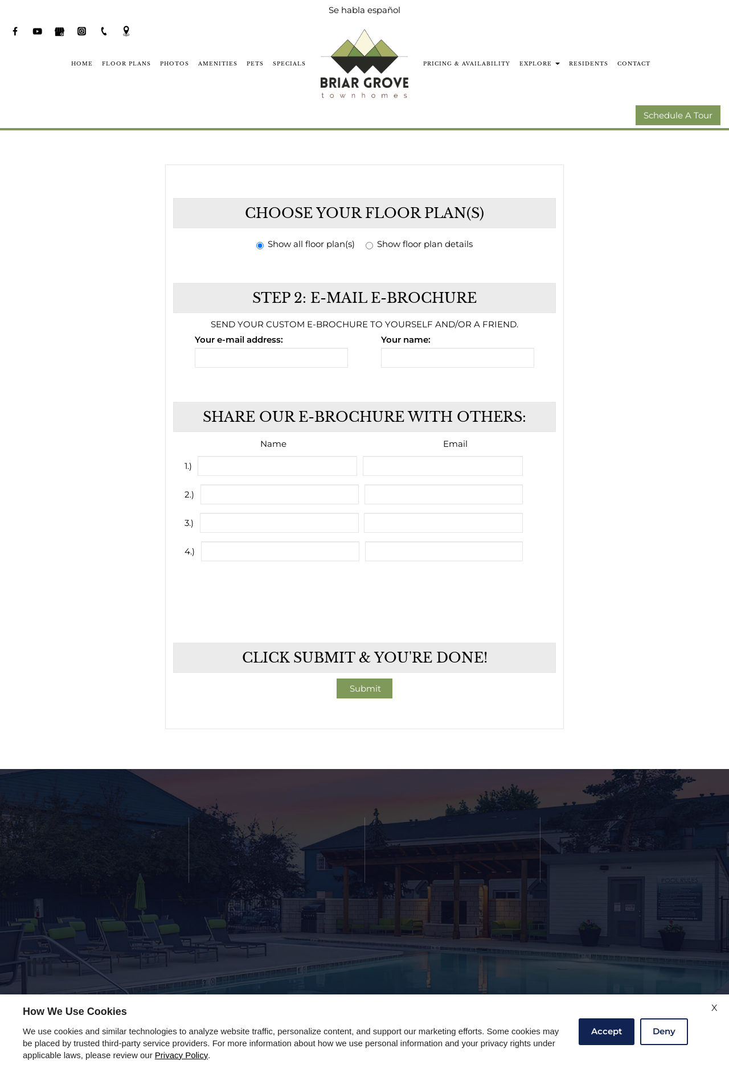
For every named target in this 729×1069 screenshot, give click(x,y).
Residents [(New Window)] (588, 63)
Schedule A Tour (678, 116)
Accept (606, 1031)
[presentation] (365, 595)
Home (82, 63)
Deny (664, 1031)
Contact (633, 63)
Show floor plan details (419, 244)
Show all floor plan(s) (305, 244)
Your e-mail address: (239, 340)
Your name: (406, 340)
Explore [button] (539, 63)
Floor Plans (126, 63)
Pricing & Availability (466, 63)
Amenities (217, 63)
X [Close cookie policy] (714, 1007)
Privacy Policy (181, 1055)
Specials (289, 63)
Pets (255, 63)
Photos (174, 63)
